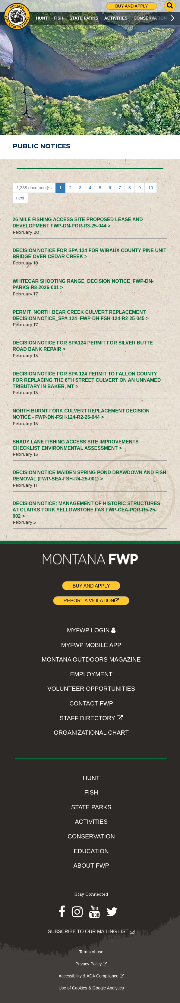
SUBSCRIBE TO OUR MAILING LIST (91, 931)
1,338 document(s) (34, 187)
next (20, 198)
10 (150, 187)
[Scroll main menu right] (172, 18)
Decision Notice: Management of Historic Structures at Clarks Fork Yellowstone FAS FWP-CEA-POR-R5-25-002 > (86, 510)
